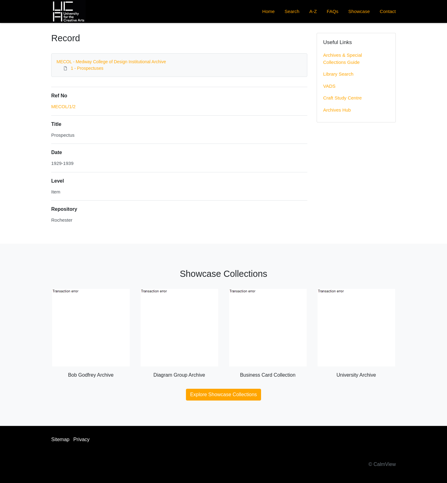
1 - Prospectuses (87, 68)
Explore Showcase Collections (223, 394)
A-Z (313, 11)
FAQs (333, 11)
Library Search (338, 74)
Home (268, 11)
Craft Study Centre (342, 97)
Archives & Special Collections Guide (342, 58)
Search (292, 11)
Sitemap (60, 439)
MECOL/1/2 (63, 106)
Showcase (359, 11)
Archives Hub (337, 110)
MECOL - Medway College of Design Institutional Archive (111, 61)
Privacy (81, 439)
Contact (388, 11)
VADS (329, 86)
